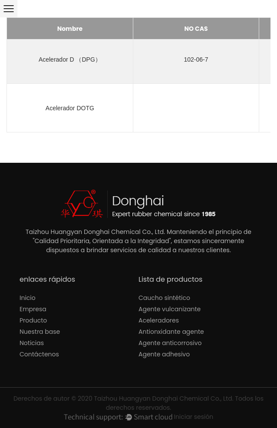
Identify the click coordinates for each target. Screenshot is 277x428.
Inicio (28, 297)
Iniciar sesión (193, 416)
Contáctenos (39, 354)
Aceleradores (158, 320)
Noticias (32, 343)
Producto (33, 320)
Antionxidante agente (171, 331)
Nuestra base (40, 331)
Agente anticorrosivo (169, 343)
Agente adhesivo (164, 354)
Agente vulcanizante (169, 309)
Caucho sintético (164, 297)
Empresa (33, 309)
